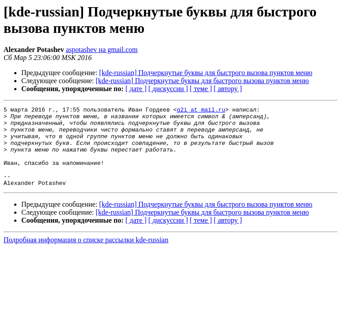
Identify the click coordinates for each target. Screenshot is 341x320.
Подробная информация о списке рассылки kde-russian (86, 256)
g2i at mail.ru (201, 111)
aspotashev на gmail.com (102, 49)
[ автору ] (228, 88)
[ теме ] (201, 88)
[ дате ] (136, 88)
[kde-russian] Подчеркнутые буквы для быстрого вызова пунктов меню (205, 72)
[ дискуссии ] (168, 88)
